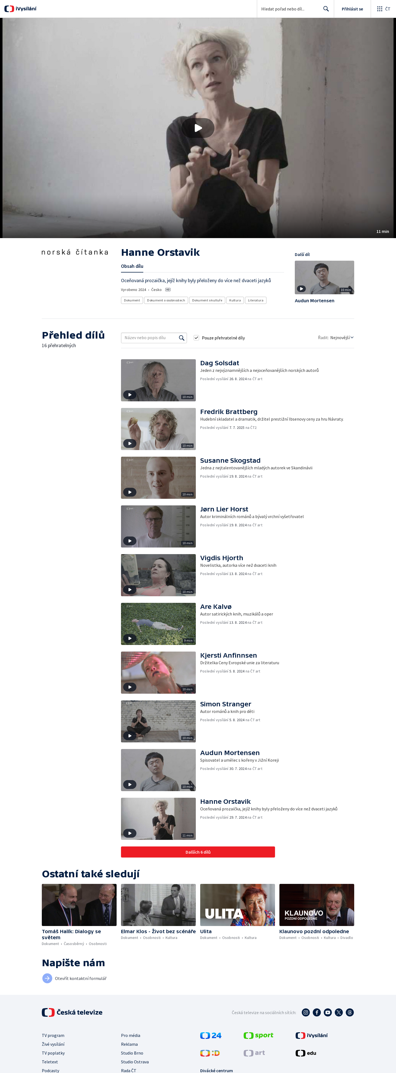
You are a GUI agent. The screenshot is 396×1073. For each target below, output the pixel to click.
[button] (198, 128)
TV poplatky (53, 1053)
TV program (53, 1035)
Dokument (132, 300)
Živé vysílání (53, 1044)
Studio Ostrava (135, 1061)
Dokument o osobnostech (166, 300)
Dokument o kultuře (207, 300)
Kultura (235, 300)
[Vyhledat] (182, 338)
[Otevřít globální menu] (383, 9)
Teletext (50, 1061)
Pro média (130, 1035)
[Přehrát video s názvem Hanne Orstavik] (198, 128)
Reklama (129, 1044)
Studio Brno (132, 1053)
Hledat (325, 11)
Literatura (255, 300)
